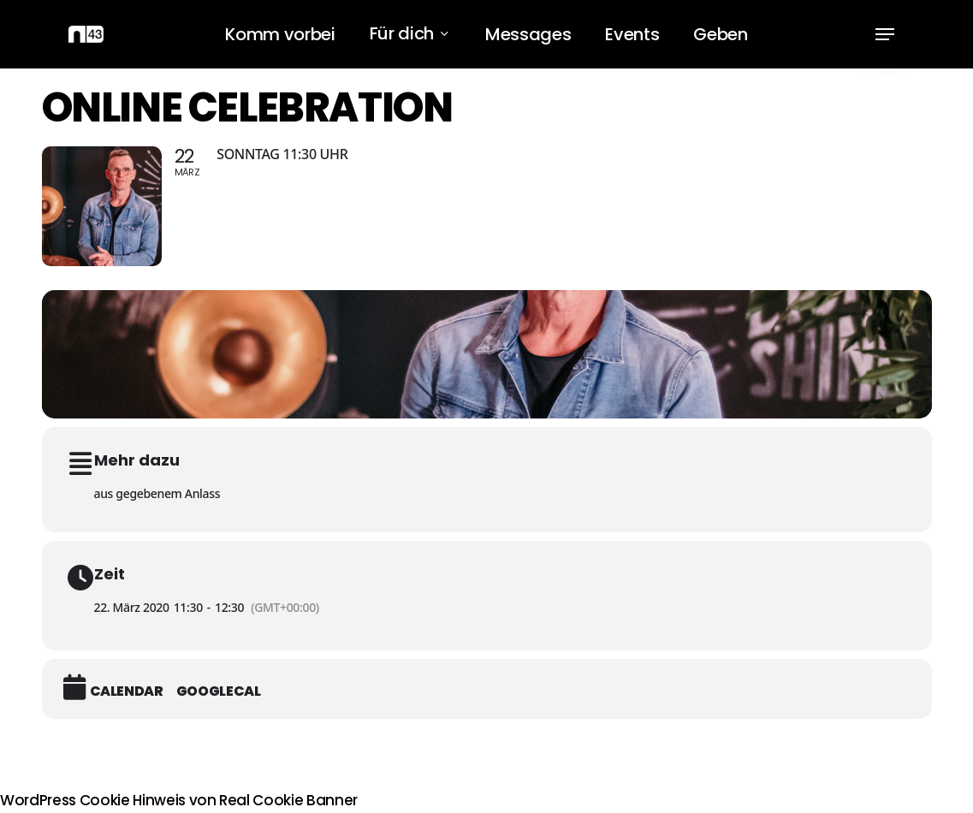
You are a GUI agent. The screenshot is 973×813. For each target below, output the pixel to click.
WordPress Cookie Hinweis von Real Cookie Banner (179, 800)
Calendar (126, 691)
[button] (885, 35)
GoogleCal (218, 691)
